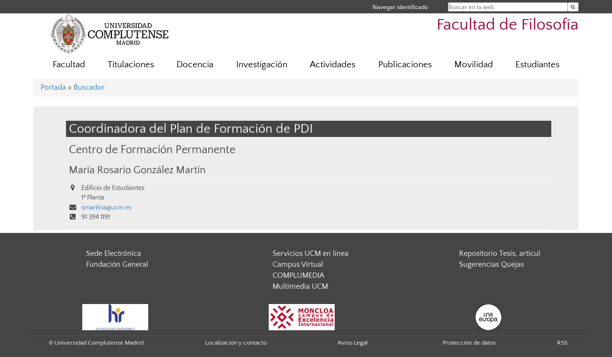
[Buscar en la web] (573, 6)
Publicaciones (405, 65)
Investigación (261, 65)
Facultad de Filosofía (508, 25)
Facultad (69, 65)
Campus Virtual (298, 264)
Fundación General (117, 264)
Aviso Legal (353, 342)
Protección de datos (469, 342)
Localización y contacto (236, 342)
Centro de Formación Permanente (152, 149)
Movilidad (473, 65)
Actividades (332, 65)
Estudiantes (537, 65)
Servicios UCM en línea (311, 253)
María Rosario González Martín (137, 170)
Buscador (89, 87)
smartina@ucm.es (106, 207)
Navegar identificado (400, 7)
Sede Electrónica (113, 253)
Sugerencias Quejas (491, 264)
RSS (562, 342)
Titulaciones (131, 65)
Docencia (194, 65)
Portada (53, 87)
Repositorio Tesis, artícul (499, 253)
